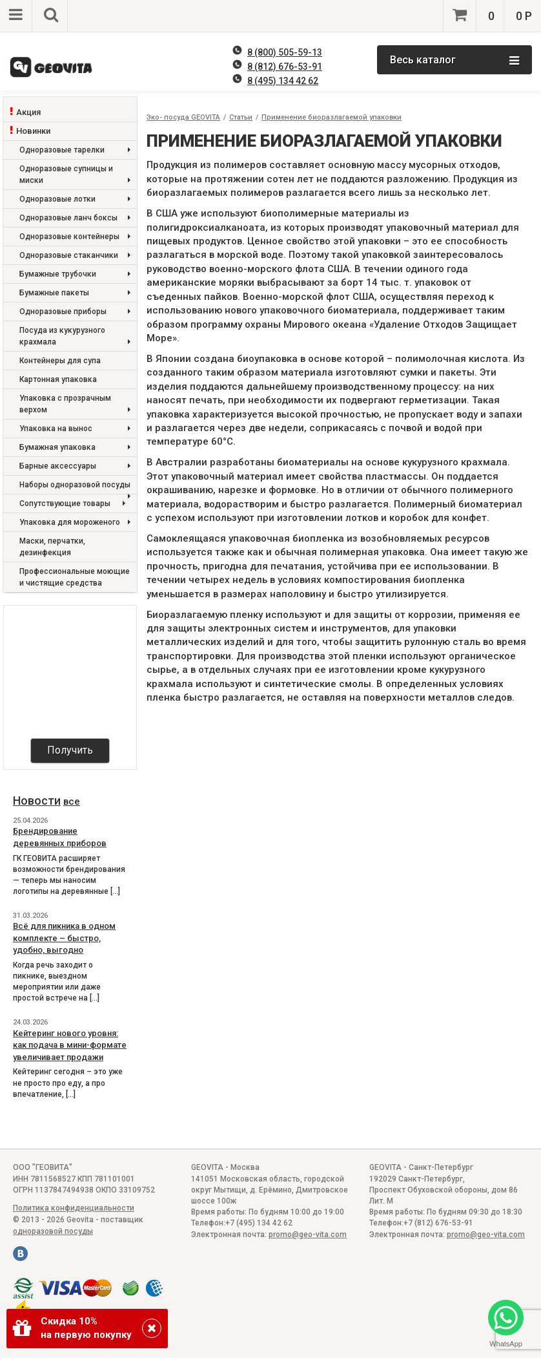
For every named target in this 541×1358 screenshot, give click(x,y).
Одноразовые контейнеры (74, 237)
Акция (28, 112)
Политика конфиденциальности (73, 1208)
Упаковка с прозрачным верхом (74, 405)
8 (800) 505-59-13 (284, 52)
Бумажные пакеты (74, 293)
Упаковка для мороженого (74, 522)
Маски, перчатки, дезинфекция (52, 546)
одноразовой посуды (53, 1231)
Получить (70, 750)
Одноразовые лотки (74, 199)
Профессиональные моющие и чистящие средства (74, 577)
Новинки (33, 131)
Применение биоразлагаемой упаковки (331, 117)
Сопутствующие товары (72, 504)
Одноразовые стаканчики (74, 255)
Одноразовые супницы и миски (74, 175)
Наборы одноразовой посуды (74, 487)
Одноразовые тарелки (74, 150)
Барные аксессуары (74, 466)
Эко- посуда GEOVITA (183, 117)
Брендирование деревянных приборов (60, 837)
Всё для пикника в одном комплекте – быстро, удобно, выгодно (64, 938)
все (71, 801)
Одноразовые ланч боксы (74, 218)
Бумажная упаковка (74, 447)
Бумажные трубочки (74, 274)
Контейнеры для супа (60, 360)
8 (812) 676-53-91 (284, 66)
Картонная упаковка (58, 379)
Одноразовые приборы (74, 312)
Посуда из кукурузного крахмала (74, 337)
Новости (37, 800)
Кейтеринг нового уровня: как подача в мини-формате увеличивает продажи (70, 1045)
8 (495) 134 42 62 (282, 81)
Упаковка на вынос (74, 429)
